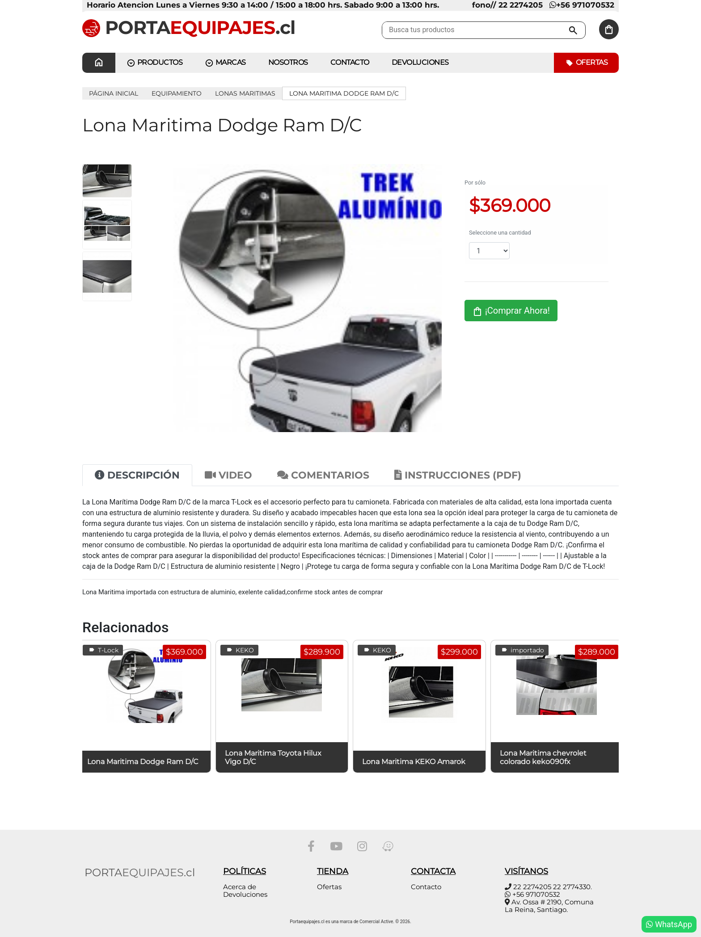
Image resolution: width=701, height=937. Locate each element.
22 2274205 (532, 886)
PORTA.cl (188, 27)
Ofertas (586, 62)
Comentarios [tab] (323, 475)
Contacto (426, 886)
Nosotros (288, 62)
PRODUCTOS (154, 62)
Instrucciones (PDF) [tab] (457, 475)
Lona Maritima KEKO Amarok (413, 761)
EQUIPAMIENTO (177, 93)
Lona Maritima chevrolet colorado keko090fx (543, 757)
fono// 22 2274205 (507, 4)
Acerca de (239, 886)
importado (522, 650)
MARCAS (225, 62)
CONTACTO (349, 62)
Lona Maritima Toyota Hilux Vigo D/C (273, 757)
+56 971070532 (581, 4)
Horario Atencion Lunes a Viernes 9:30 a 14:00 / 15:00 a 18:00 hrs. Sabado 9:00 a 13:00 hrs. (263, 4)
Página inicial (113, 93)
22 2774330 (572, 886)
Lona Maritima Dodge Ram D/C (344, 93)
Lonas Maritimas (245, 93)
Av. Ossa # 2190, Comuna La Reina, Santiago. (549, 906)
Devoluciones (420, 62)
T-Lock (102, 650)
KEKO (239, 650)
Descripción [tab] (137, 475)
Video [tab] (228, 475)
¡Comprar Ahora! (511, 311)
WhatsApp (669, 924)
